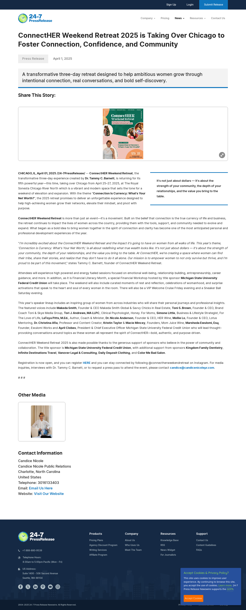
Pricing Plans (96, 540)
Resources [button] (197, 18)
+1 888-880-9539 (32, 550)
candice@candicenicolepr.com (192, 367)
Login (190, 4)
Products (95, 533)
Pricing (165, 18)
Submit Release (213, 4)
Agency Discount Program (103, 545)
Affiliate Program (98, 555)
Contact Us (218, 18)
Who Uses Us (132, 545)
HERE (86, 363)
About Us (130, 540)
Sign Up (171, 4)
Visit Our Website (49, 494)
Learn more (225, 585)
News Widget (168, 550)
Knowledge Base (170, 540)
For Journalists (168, 555)
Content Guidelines (206, 545)
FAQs (199, 550)
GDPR (230, 589)
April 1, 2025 (62, 58)
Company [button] (147, 18)
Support (202, 533)
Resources (168, 533)
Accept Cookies (193, 598)
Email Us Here (41, 488)
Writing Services (98, 550)
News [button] (178, 18)
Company (131, 533)
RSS (163, 545)
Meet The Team (133, 550)
